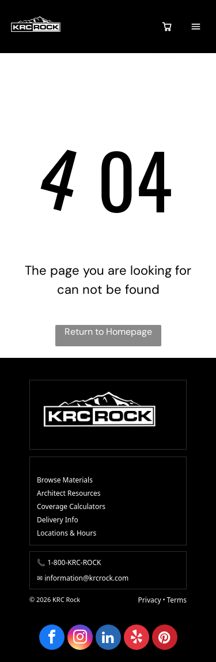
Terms (176, 600)
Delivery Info (57, 520)
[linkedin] (108, 638)
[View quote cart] (167, 26)
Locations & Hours (66, 533)
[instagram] (80, 638)
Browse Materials (65, 480)
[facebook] (52, 638)
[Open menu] (196, 26)
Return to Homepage (108, 332)
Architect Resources (69, 493)
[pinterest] (164, 638)
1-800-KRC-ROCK (74, 562)
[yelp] (136, 638)
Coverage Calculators (71, 506)
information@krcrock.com (86, 578)
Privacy (149, 600)
